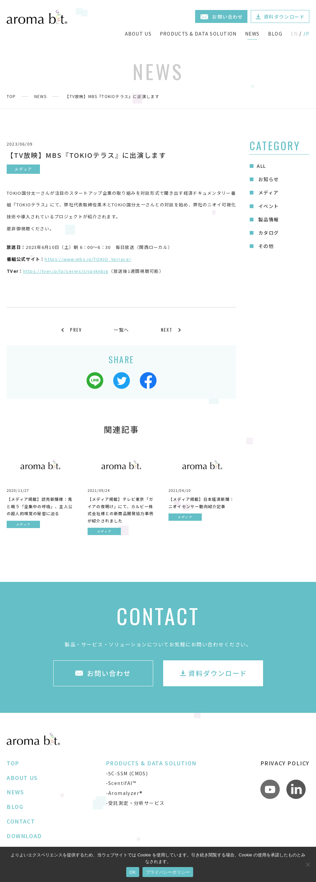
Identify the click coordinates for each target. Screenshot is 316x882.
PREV (76, 329)
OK (133, 872)
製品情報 (268, 219)
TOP (11, 96)
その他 (265, 246)
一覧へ (121, 329)
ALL (261, 166)
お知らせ (268, 179)
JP (306, 33)
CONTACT (21, 821)
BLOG (275, 33)
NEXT (167, 329)
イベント (268, 206)
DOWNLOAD (24, 836)
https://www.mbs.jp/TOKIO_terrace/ (88, 259)
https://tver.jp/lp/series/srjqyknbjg (66, 271)
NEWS (252, 33)
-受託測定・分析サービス (135, 803)
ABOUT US (138, 33)
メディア (267, 192)
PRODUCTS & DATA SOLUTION (198, 33)
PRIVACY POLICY (284, 763)
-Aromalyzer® (124, 793)
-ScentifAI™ (121, 783)
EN (294, 33)
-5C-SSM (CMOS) (127, 773)
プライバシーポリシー (168, 872)
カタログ (268, 232)
